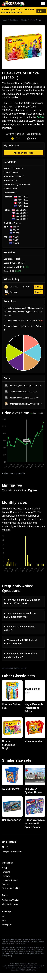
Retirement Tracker (10, 900)
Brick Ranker (9, 841)
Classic (24, 20)
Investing (6, 872)
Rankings (13, 20)
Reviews (6, 876)
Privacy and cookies (11, 888)
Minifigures (7, 925)
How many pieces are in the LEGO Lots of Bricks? (20, 615)
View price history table (14, 473)
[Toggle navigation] (43, 4)
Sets (4, 920)
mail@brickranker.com (12, 852)
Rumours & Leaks (10, 880)
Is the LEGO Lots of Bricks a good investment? (20, 655)
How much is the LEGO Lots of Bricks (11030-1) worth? (22, 602)
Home (4, 20)
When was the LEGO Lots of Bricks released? (20, 642)
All (3, 916)
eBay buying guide (10, 904)
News (4, 868)
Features (6, 884)
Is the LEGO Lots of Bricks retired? (19, 628)
